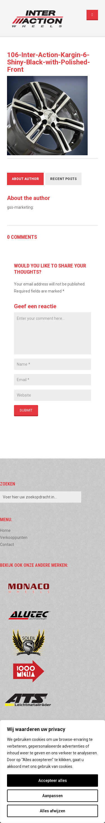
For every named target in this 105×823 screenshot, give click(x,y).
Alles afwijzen (52, 811)
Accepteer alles (52, 780)
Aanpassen (52, 795)
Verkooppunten (13, 537)
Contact (7, 544)
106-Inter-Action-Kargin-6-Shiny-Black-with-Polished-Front (48, 62)
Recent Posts (63, 179)
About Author (25, 179)
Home (5, 530)
